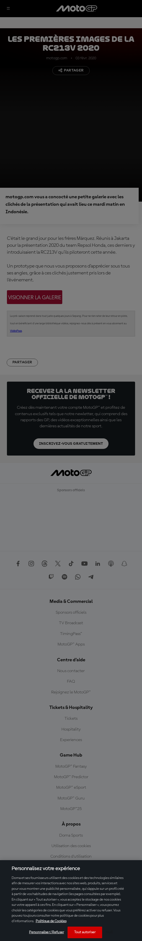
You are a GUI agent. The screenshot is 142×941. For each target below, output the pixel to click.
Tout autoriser (84, 932)
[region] (71, 900)
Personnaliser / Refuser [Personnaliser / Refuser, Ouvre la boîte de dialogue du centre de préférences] (46, 932)
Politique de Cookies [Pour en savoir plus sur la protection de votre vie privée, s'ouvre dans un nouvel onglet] (51, 921)
